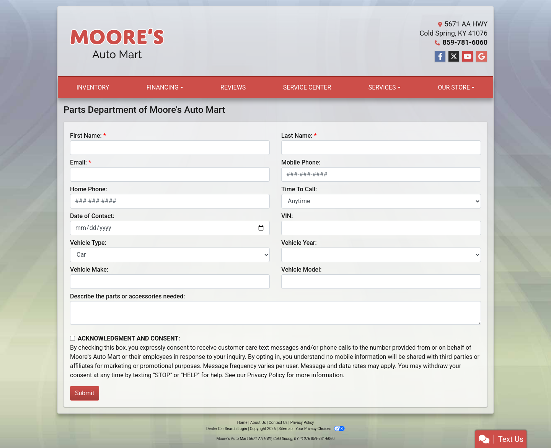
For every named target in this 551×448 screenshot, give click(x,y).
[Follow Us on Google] (481, 56)
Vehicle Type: (88, 242)
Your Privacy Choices (320, 429)
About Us (258, 422)
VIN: (287, 216)
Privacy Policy (266, 375)
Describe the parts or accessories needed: (127, 296)
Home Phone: (88, 189)
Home (242, 422)
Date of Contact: (92, 216)
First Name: (86, 135)
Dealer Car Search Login (226, 429)
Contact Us (278, 422)
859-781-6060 (465, 42)
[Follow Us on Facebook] (440, 56)
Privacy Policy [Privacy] (302, 422)
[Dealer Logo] (117, 41)
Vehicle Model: (301, 269)
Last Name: (297, 135)
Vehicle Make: (89, 269)
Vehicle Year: (299, 242)
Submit (84, 393)
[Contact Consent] (72, 338)
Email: (78, 162)
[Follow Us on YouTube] (467, 56)
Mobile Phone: (301, 162)
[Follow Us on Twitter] (453, 56)
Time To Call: (299, 189)
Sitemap (286, 429)
